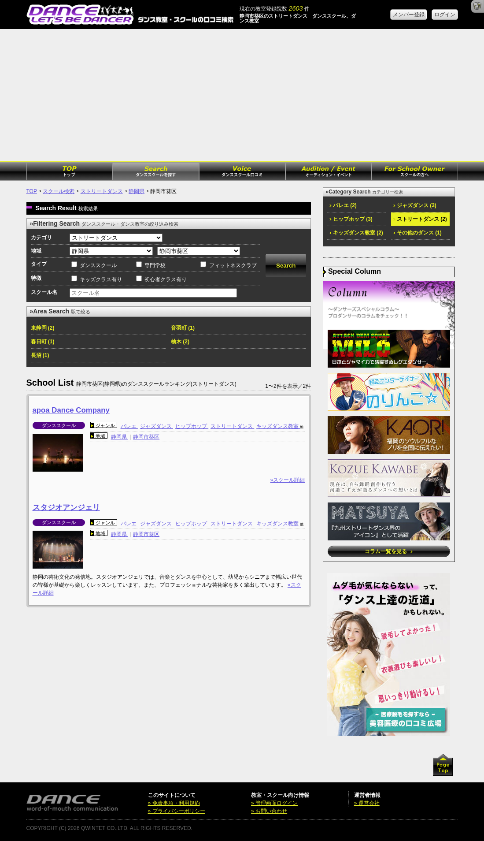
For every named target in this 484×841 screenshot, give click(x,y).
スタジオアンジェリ (66, 507)
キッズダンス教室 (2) (356, 233)
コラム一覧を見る (389, 551)
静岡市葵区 (146, 437)
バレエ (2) (343, 205)
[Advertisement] (242, 95)
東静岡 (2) (43, 328)
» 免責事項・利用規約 (174, 803)
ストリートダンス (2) (420, 219)
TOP (31, 191)
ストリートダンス (102, 191)
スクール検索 (58, 191)
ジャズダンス (156, 426)
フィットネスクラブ (233, 265)
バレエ (129, 426)
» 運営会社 (367, 803)
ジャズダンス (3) (414, 205)
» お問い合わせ (269, 811)
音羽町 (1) (183, 328)
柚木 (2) (180, 342)
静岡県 (136, 191)
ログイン (444, 14)
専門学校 (155, 265)
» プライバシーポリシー (176, 811)
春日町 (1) (43, 342)
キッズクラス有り (101, 279)
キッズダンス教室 (278, 426)
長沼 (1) (40, 355)
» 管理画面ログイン (274, 803)
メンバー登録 (409, 14)
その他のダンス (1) (417, 233)
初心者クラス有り (165, 279)
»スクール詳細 (287, 480)
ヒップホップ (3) (351, 219)
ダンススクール (98, 265)
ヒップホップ (191, 426)
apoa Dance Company (71, 410)
